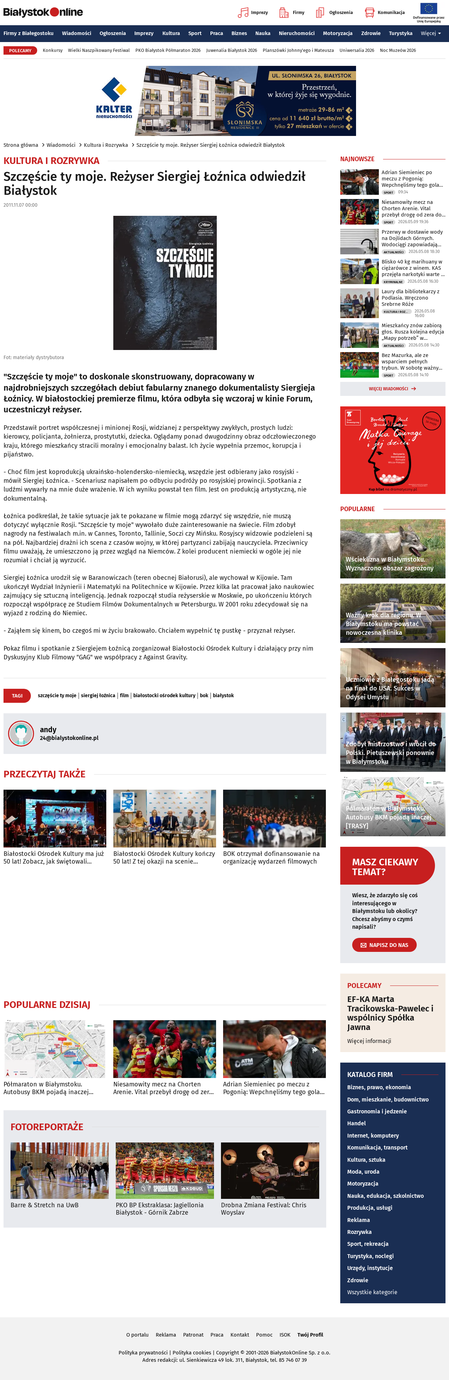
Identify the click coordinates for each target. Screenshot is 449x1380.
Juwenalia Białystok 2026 (231, 50)
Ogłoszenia (334, 12)
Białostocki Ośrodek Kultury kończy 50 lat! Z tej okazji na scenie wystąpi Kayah (164, 857)
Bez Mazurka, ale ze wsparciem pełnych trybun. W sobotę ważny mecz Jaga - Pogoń (410, 361)
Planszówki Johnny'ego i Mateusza (298, 50)
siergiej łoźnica (98, 695)
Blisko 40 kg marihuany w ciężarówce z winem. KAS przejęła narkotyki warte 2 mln (412, 268)
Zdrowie (371, 33)
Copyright (227, 1353)
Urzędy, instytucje (370, 1268)
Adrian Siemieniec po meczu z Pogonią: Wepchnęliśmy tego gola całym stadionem (271, 1088)
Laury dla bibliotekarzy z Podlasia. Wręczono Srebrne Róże (411, 297)
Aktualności (394, 252)
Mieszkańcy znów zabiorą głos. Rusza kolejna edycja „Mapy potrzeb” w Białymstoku (413, 331)
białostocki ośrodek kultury (164, 695)
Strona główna (21, 145)
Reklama (358, 1220)
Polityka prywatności (143, 1353)
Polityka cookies (192, 1353)
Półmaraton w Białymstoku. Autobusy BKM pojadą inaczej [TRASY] (46, 1088)
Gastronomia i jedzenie (377, 1111)
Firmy (292, 12)
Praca (216, 33)
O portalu (137, 1335)
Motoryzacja (338, 33)
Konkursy (52, 50)
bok (204, 695)
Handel (356, 1123)
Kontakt (239, 1335)
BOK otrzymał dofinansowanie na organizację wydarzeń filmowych (271, 857)
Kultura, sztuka (366, 1159)
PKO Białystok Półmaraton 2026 (168, 50)
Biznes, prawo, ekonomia (379, 1087)
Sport (195, 33)
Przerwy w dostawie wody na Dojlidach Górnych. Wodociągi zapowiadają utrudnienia (412, 238)
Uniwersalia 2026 (357, 50)
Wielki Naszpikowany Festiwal (99, 50)
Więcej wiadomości (388, 388)
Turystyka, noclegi (370, 1256)
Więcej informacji (369, 1041)
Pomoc (264, 1335)
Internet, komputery (373, 1135)
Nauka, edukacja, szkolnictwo (385, 1196)
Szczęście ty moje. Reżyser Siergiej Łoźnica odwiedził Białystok (210, 145)
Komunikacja (384, 12)
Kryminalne (393, 282)
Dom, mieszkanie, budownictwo (388, 1099)
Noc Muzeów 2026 (398, 50)
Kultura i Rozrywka (106, 145)
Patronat (193, 1335)
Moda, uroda (363, 1171)
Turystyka (401, 33)
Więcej (431, 33)
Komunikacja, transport (377, 1147)
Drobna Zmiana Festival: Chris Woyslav (263, 1209)
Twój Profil (310, 1335)
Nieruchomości (297, 33)
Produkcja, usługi (370, 1207)
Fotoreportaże (47, 1126)
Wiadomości (76, 33)
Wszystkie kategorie (372, 1292)
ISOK (285, 1335)
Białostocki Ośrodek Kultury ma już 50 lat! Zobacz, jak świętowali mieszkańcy (54, 857)
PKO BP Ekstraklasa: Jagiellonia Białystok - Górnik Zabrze (160, 1209)
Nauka (262, 33)
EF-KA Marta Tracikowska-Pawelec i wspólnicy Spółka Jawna (390, 1013)
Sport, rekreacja (368, 1244)
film (124, 695)
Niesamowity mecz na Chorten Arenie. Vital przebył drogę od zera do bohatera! (163, 1088)
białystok (223, 695)
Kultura (171, 33)
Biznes (239, 33)
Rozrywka (359, 1232)
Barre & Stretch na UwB (45, 1205)
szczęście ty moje (57, 695)
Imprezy (253, 12)
